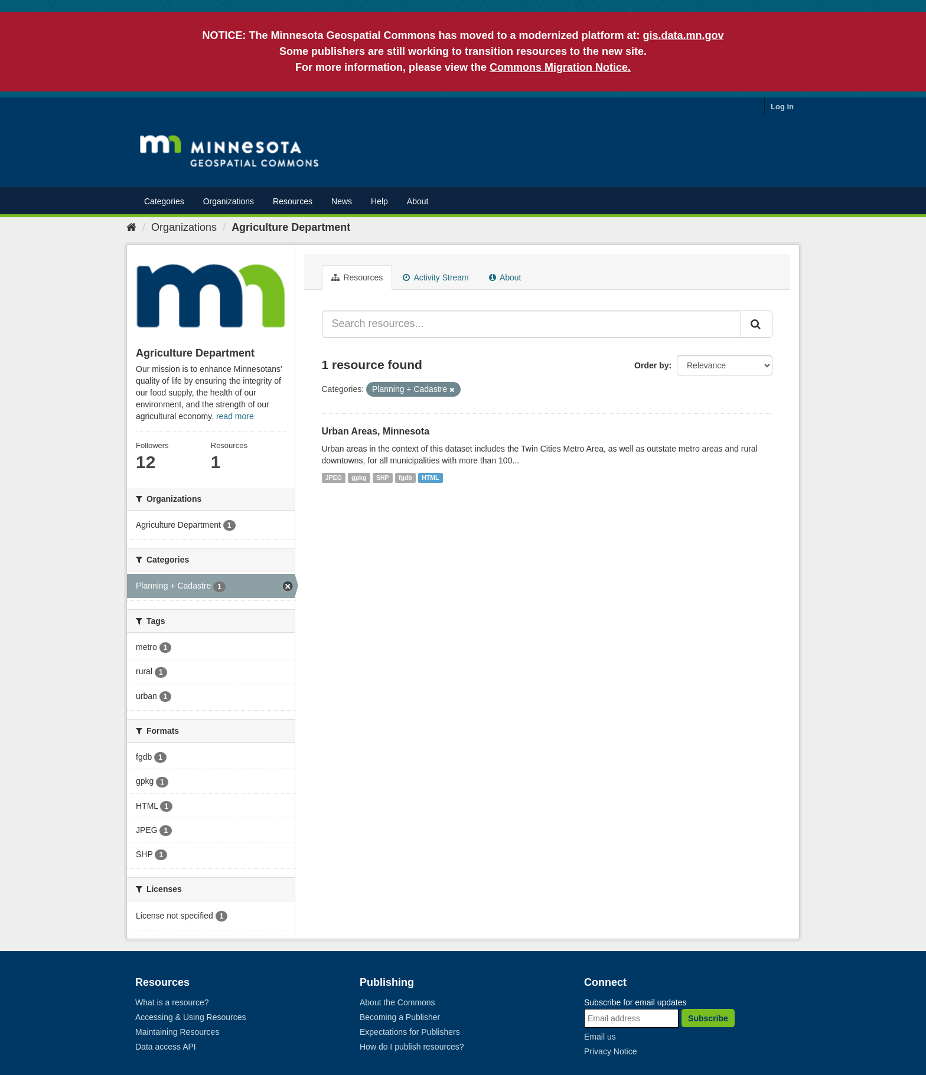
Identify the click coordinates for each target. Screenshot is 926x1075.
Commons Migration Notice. (560, 67)
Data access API (165, 1046)
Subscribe (708, 1018)
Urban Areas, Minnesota (376, 431)
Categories (164, 201)
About (418, 201)
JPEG (333, 477)
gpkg (358, 477)
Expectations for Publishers (410, 1032)
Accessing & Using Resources (190, 1017)
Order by (651, 365)
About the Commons (397, 1002)
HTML (430, 477)
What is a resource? (172, 1002)
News (341, 201)
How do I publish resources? (412, 1046)
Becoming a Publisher (400, 1017)
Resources (292, 201)
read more (235, 416)
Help (379, 201)
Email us (600, 1036)
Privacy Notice (610, 1051)
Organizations (228, 201)
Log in (782, 106)
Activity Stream (435, 277)
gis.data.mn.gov (683, 35)
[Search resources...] (532, 324)
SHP (382, 477)
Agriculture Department (290, 227)
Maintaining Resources (177, 1032)
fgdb (405, 477)
